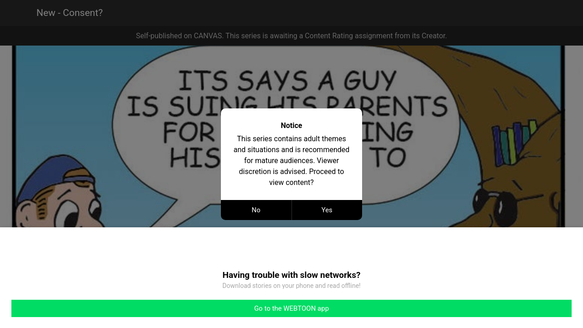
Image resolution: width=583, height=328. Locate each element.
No (256, 210)
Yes (327, 210)
